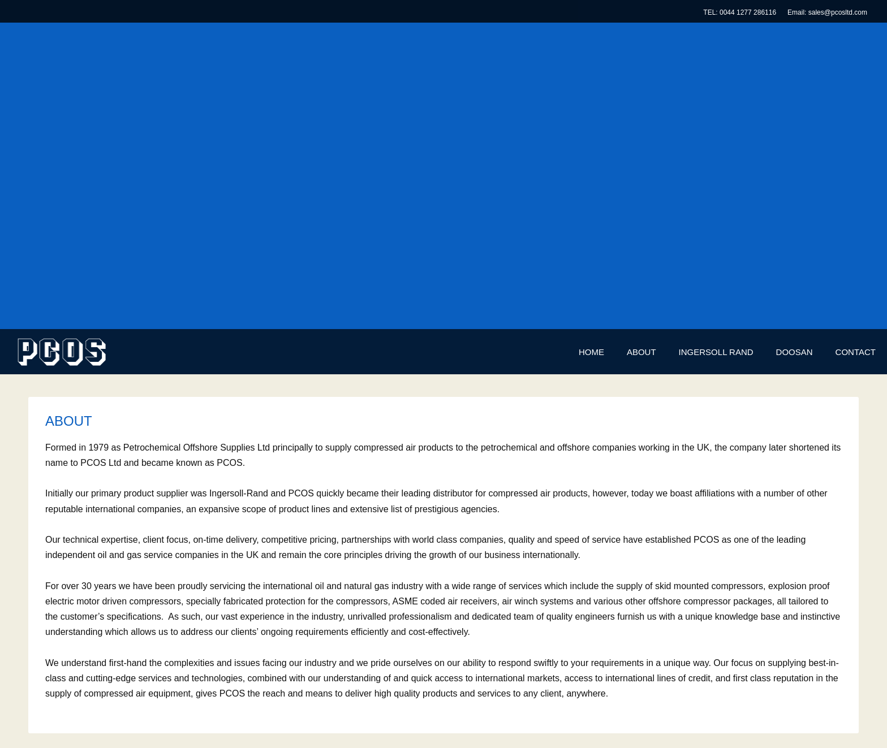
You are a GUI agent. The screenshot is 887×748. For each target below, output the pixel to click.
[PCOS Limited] (61, 352)
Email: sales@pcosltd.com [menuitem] (827, 12)
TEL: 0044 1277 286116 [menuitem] (739, 12)
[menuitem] (591, 352)
